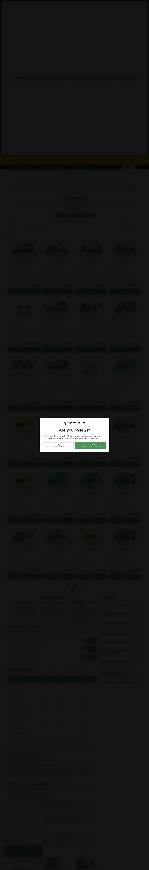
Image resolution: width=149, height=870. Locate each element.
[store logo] (74, 423)
